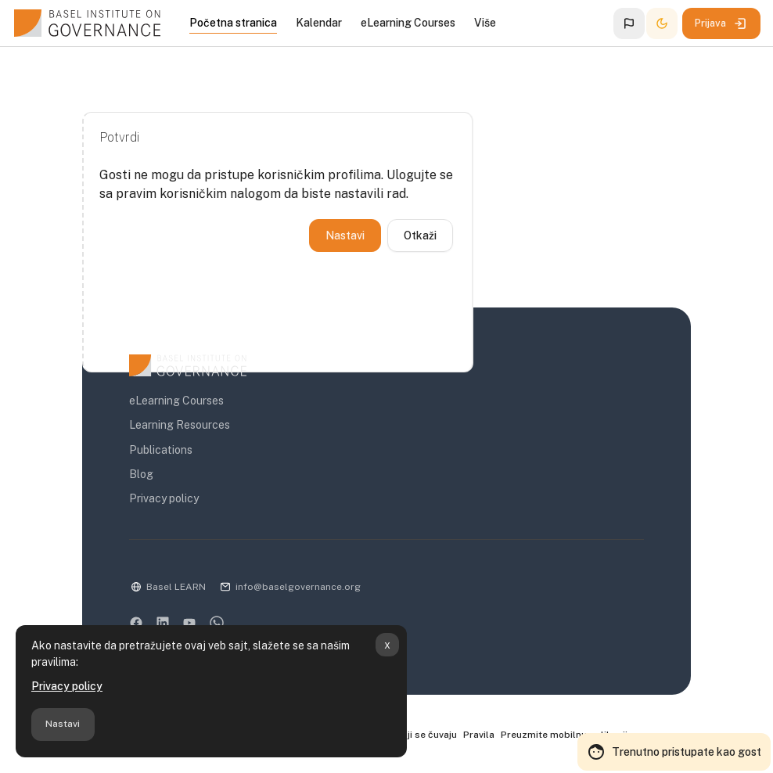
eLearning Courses (176, 400)
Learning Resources (179, 425)
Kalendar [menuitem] (319, 22)
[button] (629, 23)
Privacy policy (66, 686)
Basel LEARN (176, 586)
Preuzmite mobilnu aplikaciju (567, 734)
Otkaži (420, 235)
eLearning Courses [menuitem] (408, 22)
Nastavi (62, 723)
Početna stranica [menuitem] (233, 22)
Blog (141, 474)
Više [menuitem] (485, 22)
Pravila (478, 734)
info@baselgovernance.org (298, 586)
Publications (160, 450)
